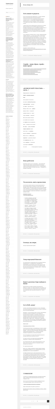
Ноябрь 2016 (7, 123)
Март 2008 (7, 269)
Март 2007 (7, 286)
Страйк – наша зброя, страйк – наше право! (34, 65)
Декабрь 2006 (8, 290)
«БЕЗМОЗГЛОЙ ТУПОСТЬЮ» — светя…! (34, 89)
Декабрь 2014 (8, 155)
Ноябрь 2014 (7, 157)
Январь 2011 (7, 221)
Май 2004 (7, 333)
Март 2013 (7, 185)
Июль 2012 (7, 196)
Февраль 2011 (8, 220)
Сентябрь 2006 (8, 294)
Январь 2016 (7, 137)
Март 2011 (7, 218)
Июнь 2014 (7, 164)
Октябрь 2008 (8, 259)
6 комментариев (37, 79)
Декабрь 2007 (8, 273)
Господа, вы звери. (30, 242)
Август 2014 (7, 161)
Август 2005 (7, 312)
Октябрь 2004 (8, 326)
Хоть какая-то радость (31, 13)
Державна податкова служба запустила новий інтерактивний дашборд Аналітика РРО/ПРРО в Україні (9, 39)
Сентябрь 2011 (8, 210)
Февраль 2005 (8, 321)
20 (37, 401)
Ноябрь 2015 (7, 140)
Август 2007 (7, 279)
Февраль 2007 (8, 287)
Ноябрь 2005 (7, 308)
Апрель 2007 (7, 284)
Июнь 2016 (7, 130)
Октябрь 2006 (8, 293)
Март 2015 (7, 151)
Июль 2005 (7, 314)
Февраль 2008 (8, 270)
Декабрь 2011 (8, 206)
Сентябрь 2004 (8, 328)
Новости (7, 16)
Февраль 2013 (8, 186)
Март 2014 (7, 168)
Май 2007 (7, 283)
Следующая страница (48, 401)
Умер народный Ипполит (32, 259)
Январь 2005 (7, 322)
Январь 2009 (7, 255)
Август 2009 (7, 245)
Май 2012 (7, 199)
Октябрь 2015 (8, 141)
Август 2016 (7, 127)
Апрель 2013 (7, 183)
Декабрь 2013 (8, 172)
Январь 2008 (7, 272)
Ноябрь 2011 (7, 207)
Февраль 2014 (8, 169)
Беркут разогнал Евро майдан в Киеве (34, 283)
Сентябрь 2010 (8, 227)
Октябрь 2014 (8, 158)
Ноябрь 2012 (7, 190)
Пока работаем (28, 161)
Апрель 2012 (7, 200)
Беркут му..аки (25, 323)
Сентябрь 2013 (8, 176)
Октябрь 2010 (8, 225)
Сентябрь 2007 (8, 277)
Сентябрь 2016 (8, 126)
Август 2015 (7, 144)
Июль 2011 (7, 213)
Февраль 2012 (8, 203)
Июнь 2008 (7, 265)
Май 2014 (7, 165)
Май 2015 (7, 148)
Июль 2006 (7, 297)
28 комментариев (37, 173)
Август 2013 (7, 178)
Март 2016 (7, 134)
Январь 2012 (7, 204)
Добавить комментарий (38, 55)
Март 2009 (7, 252)
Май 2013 (7, 182)
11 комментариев (37, 296)
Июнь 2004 (7, 332)
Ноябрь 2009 (7, 241)
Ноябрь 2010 (7, 224)
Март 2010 (7, 235)
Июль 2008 (7, 263)
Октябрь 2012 (8, 192)
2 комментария (37, 152)
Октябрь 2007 (8, 276)
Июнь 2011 (7, 214)
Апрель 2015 (7, 150)
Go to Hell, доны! (29, 305)
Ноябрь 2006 (7, 291)
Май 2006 (7, 300)
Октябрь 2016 (8, 124)
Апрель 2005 (7, 318)
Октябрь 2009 (8, 242)
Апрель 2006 (7, 301)
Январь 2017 (7, 120)
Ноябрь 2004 (7, 325)
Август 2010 (7, 228)
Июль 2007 (7, 280)
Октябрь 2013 (8, 175)
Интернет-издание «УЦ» (9, 8)
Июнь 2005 (7, 315)
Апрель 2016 (7, 133)
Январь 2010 (7, 238)
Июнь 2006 (7, 298)
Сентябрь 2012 (8, 193)
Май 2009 (7, 249)
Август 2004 (7, 329)
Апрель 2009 (7, 251)
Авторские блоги (31, 55)
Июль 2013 (7, 179)
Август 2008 (7, 262)
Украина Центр (9, 3)
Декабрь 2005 (8, 307)
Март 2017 (7, 117)
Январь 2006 (7, 305)
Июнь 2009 (7, 248)
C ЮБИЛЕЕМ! (28, 373)
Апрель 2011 (7, 217)
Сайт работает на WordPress (27, 407)
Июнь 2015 (7, 147)
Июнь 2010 (7, 231)
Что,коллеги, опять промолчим (34, 182)
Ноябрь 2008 (7, 258)
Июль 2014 (7, 162)
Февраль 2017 (8, 119)
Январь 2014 (7, 171)
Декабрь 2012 (8, 189)
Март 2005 (7, 319)
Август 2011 (7, 211)
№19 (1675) (7, 79)
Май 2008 (7, 266)
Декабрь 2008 (8, 256)
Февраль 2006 (8, 304)
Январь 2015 (7, 154)
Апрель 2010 (7, 234)
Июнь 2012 (7, 197)
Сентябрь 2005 (8, 311)
